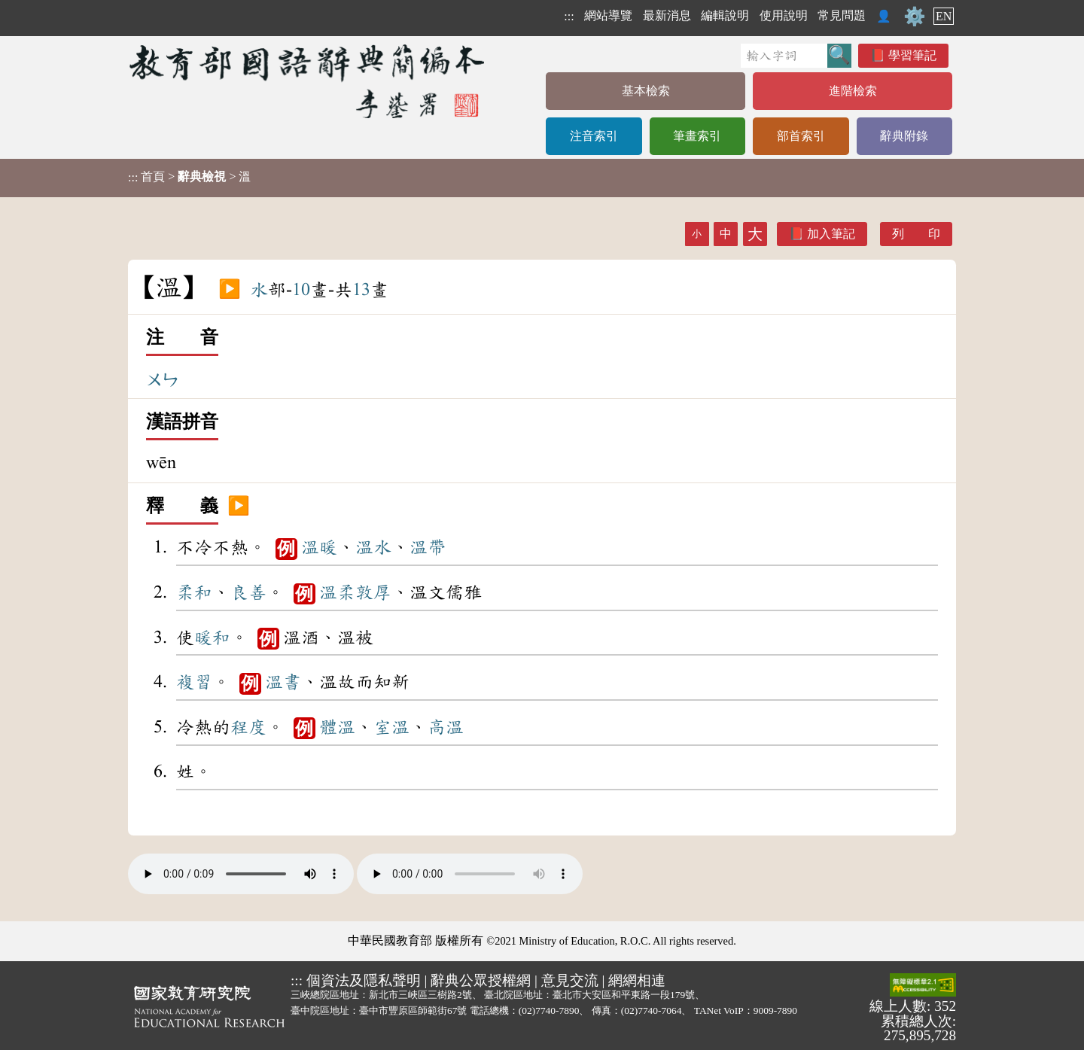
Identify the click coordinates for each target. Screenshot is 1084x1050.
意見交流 (569, 980)
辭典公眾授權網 (481, 980)
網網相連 (636, 980)
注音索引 (594, 135)
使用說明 (784, 15)
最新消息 (667, 15)
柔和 (194, 592)
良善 (248, 592)
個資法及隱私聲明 (363, 980)
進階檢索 (853, 90)
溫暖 (319, 547)
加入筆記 (831, 233)
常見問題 (842, 15)
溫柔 (337, 592)
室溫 (391, 727)
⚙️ (914, 16)
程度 (248, 727)
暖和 (212, 637)
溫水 (373, 547)
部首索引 (801, 135)
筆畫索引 (697, 135)
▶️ (229, 290)
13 (361, 290)
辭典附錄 (904, 135)
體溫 (337, 727)
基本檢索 (646, 90)
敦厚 (373, 592)
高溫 (446, 727)
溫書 (283, 682)
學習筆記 (912, 55)
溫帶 (428, 547)
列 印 (916, 233)
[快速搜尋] (784, 56)
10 (301, 290)
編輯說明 (725, 15)
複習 (194, 682)
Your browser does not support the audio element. (241, 874)
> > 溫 (189, 177)
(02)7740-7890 (549, 1010)
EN (944, 16)
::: (569, 16)
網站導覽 (608, 15)
